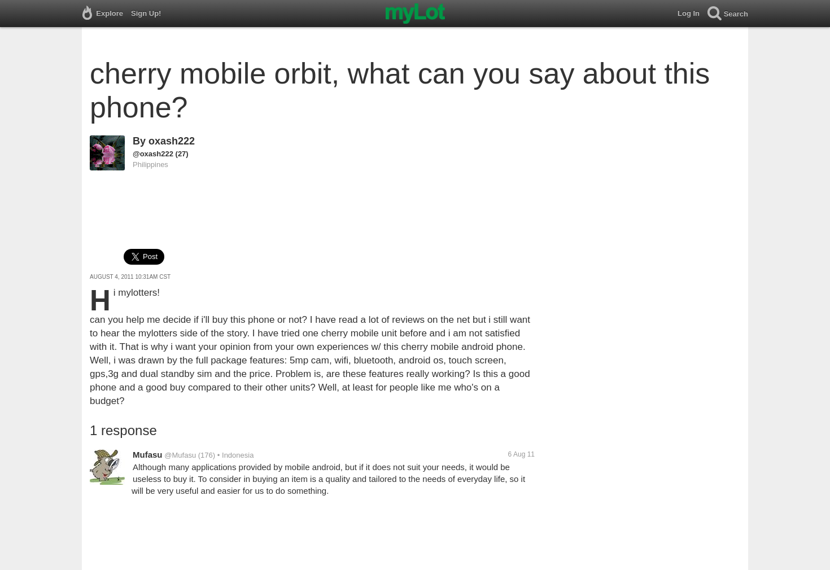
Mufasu (148, 454)
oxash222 (171, 141)
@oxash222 (153, 154)
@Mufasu (180, 455)
